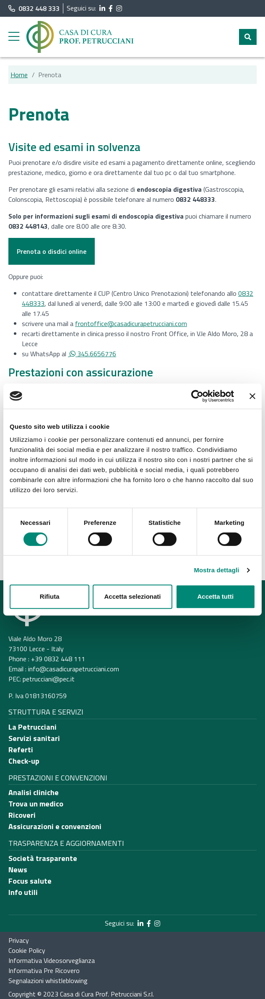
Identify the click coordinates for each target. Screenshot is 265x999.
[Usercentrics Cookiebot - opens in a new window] (197, 396)
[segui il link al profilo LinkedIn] (102, 8)
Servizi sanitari (34, 738)
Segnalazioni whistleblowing (48, 981)
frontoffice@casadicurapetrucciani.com (131, 323)
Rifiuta (50, 596)
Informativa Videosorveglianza (51, 960)
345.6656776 (92, 354)
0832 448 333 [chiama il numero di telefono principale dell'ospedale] (34, 8)
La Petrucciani (32, 727)
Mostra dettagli (216, 570)
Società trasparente (42, 858)
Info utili (23, 892)
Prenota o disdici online (51, 251)
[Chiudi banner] (252, 396)
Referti (20, 749)
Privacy (18, 940)
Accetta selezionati (132, 596)
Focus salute (30, 881)
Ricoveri (22, 815)
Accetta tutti (215, 596)
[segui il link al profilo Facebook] (111, 8)
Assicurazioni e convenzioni (54, 826)
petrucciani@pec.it (49, 679)
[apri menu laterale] (13, 39)
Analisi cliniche (33, 792)
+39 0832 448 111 (58, 659)
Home (19, 75)
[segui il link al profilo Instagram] (119, 8)
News (17, 869)
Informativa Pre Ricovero (44, 970)
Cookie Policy (26, 950)
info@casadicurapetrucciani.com (73, 669)
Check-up (23, 761)
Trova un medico (35, 803)
